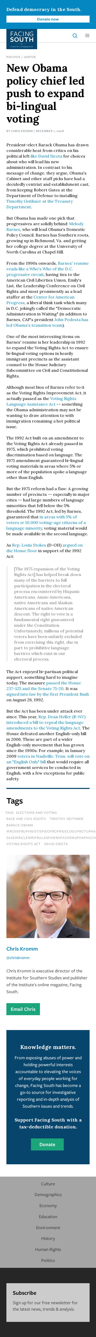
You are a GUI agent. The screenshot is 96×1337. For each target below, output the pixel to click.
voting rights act (23, 843)
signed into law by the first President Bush (47, 694)
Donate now (48, 19)
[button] (87, 35)
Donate (47, 1144)
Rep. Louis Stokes (29, 545)
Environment (48, 1227)
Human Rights (48, 1249)
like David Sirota (46, 156)
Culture (48, 1184)
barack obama (19, 825)
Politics (13, 57)
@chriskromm (18, 957)
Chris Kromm (22, 131)
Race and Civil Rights (26, 818)
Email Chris (23, 1009)
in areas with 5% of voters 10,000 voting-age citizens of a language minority (46, 522)
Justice (30, 57)
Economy (48, 1205)
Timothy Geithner (66, 818)
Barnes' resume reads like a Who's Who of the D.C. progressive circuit (47, 269)
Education (48, 1216)
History (48, 1238)
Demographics (48, 1194)
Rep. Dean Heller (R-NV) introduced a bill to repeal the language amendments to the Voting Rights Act (46, 722)
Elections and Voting (36, 812)
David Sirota (56, 843)
